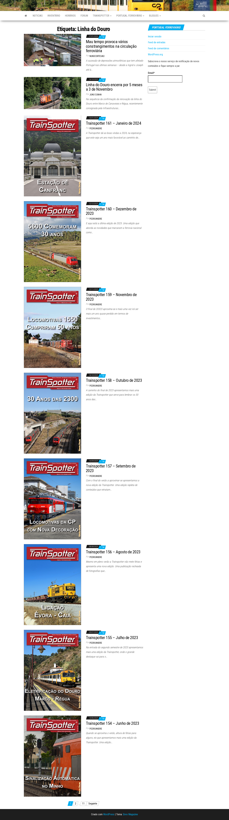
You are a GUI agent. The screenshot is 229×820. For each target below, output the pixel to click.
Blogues (155, 15)
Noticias (38, 15)
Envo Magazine (130, 814)
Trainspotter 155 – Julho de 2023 (112, 637)
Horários (70, 15)
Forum (84, 15)
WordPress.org (155, 54)
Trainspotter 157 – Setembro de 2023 (110, 468)
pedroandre (96, 128)
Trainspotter (102, 15)
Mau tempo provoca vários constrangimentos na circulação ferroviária (111, 46)
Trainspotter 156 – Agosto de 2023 (113, 552)
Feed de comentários (158, 48)
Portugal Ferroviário (130, 15)
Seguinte (92, 803)
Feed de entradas (156, 42)
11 (83, 803)
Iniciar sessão (154, 36)
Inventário (53, 15)
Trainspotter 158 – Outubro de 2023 (114, 380)
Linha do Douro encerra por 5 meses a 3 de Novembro (114, 87)
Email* (165, 77)
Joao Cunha (96, 94)
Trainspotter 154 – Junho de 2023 (112, 723)
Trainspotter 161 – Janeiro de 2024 (113, 123)
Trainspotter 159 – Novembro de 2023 (111, 297)
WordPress (108, 814)
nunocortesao (97, 56)
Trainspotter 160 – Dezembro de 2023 (111, 211)
